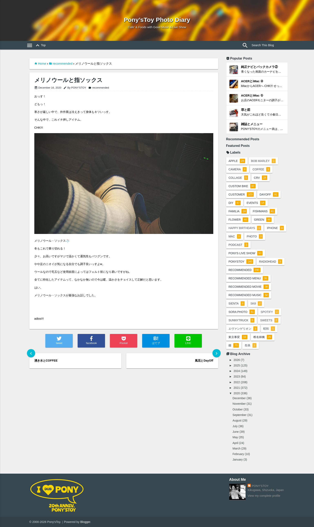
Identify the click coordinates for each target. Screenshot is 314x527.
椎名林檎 (262, 337)
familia (238, 211)
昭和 (269, 328)
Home (42, 63)
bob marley (263, 161)
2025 (237, 365)
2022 (237, 382)
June (235, 431)
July (235, 426)
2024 (237, 371)
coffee (261, 169)
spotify (270, 312)
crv (260, 177)
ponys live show (246, 253)
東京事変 (238, 337)
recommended (62, 63)
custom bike (242, 186)
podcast (238, 245)
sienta (237, 303)
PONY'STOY (260, 486)
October (237, 409)
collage (238, 177)
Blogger (85, 522)
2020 (237, 393)
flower (238, 219)
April (235, 443)
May (235, 437)
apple (237, 161)
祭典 (250, 345)
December (239, 398)
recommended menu (248, 278)
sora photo (242, 312)
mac (235, 236)
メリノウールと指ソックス (68, 80)
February (238, 454)
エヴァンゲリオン (243, 328)
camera (238, 169)
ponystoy (241, 261)
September (239, 415)
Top (40, 45)
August (236, 420)
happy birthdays (245, 228)
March (236, 448)
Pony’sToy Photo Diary (157, 19)
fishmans (264, 211)
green (263, 219)
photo (255, 236)
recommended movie (249, 286)
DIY (235, 203)
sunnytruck (241, 320)
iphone (275, 228)
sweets (269, 320)
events (256, 203)
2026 (237, 360)
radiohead (270, 261)
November (239, 403)
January (237, 459)
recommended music (249, 295)
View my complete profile (264, 495)
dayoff (269, 194)
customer (241, 194)
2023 (237, 376)
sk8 (256, 303)
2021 (237, 387)
